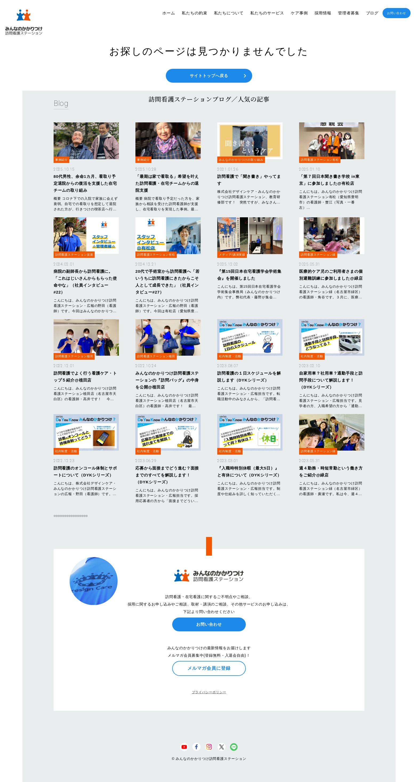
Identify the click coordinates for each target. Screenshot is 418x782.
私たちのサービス (267, 13)
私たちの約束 (194, 13)
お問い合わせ (396, 13)
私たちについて (229, 13)
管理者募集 (348, 13)
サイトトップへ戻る (209, 75)
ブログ (372, 13)
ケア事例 (299, 13)
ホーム (168, 13)
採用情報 (323, 13)
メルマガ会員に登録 (208, 668)
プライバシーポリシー (209, 692)
